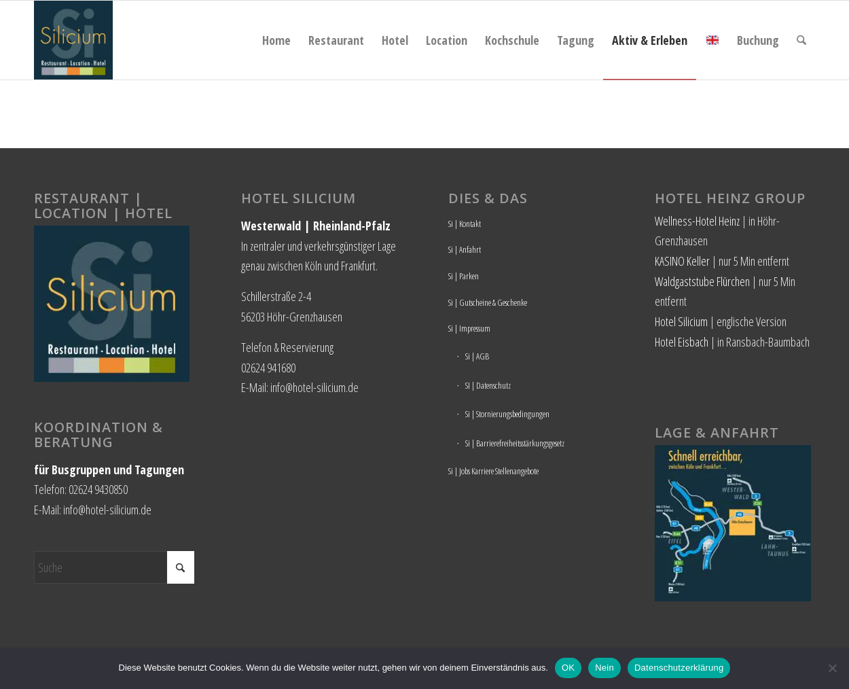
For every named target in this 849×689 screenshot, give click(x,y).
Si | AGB (477, 356)
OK (568, 667)
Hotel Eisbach (681, 342)
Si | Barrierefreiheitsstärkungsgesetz (514, 443)
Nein (604, 667)
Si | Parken (463, 276)
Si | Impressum (469, 328)
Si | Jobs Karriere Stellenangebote (493, 471)
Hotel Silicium (681, 321)
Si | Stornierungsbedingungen (507, 414)
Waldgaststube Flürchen (702, 281)
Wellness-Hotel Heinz (697, 221)
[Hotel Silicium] (73, 40)
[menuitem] (276, 40)
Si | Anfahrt (464, 249)
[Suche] (801, 40)
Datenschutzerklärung (678, 667)
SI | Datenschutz (488, 385)
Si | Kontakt (464, 223)
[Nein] (832, 668)
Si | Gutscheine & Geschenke (487, 302)
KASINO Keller (682, 261)
